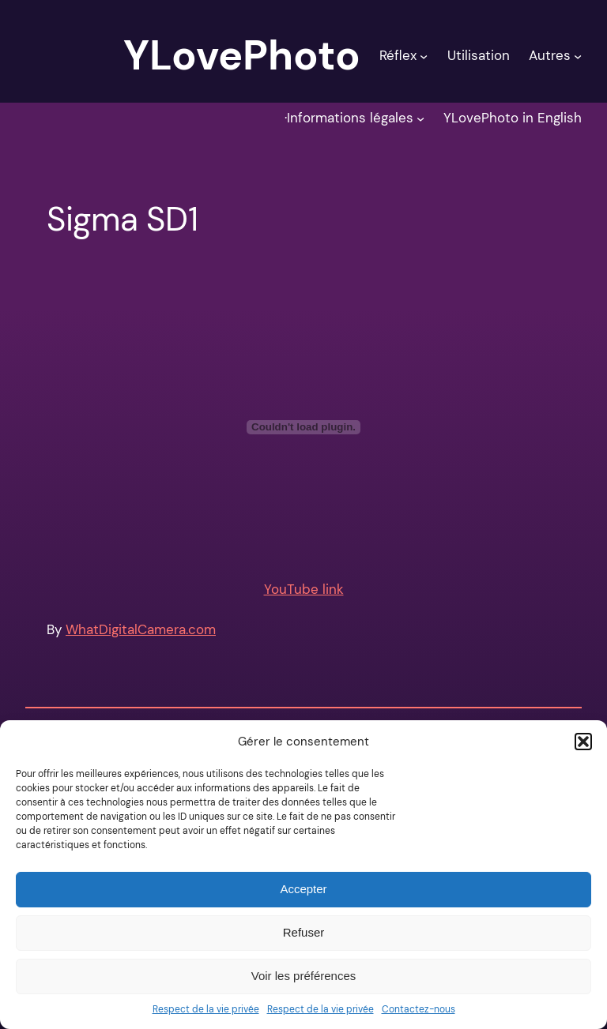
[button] (583, 741)
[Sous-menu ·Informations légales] (420, 118)
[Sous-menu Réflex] (424, 55)
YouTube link (304, 589)
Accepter (303, 889)
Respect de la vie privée (206, 1009)
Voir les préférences (303, 975)
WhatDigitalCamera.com (141, 629)
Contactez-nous (418, 1009)
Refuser (304, 932)
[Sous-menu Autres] (578, 55)
